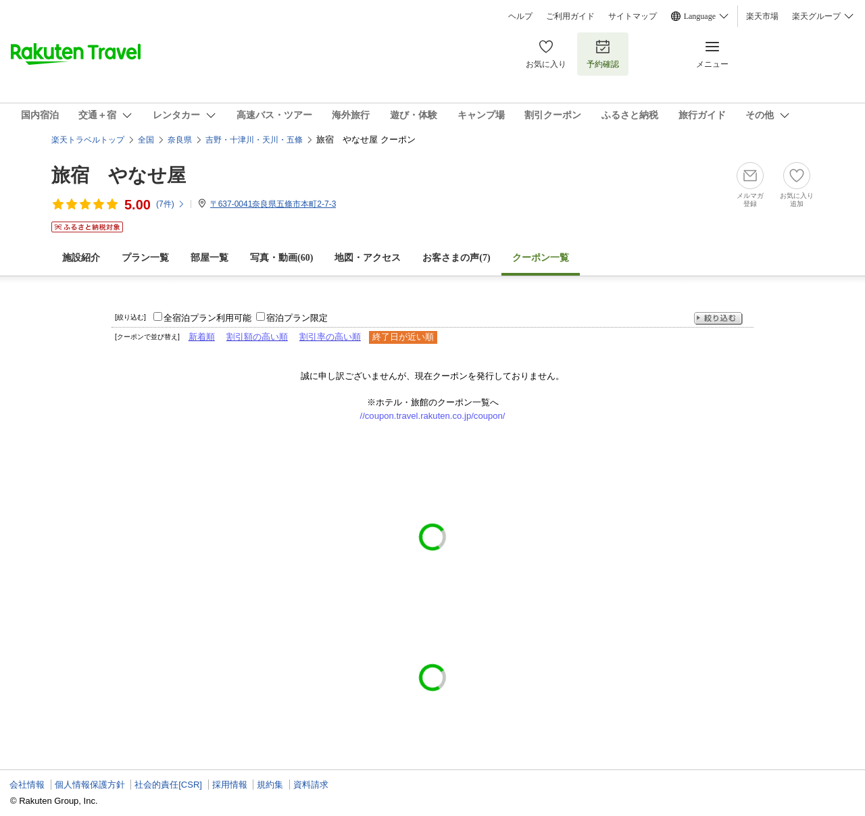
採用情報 (229, 785)
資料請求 (310, 785)
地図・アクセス (368, 258)
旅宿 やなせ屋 (118, 175)
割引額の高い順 (257, 337)
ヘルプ (520, 16)
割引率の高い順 (330, 337)
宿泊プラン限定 (297, 318)
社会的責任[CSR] (168, 785)
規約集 (270, 785)
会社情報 (27, 785)
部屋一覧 (209, 258)
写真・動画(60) (281, 258)
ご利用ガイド (570, 16)
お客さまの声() (456, 258)
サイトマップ (632, 16)
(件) (170, 204)
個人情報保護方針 (90, 785)
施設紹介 (81, 258)
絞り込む (718, 318)
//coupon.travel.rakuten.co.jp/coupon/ (432, 416)
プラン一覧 (145, 258)
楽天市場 (762, 16)
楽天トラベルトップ (87, 140)
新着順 (202, 337)
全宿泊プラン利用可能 (207, 318)
